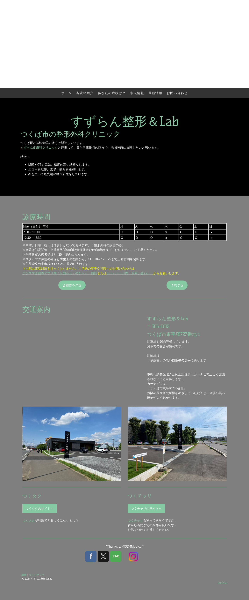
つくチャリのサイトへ (146, 508)
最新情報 (155, 93)
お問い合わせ (177, 93)
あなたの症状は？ (112, 93)
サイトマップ (36, 575)
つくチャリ (135, 520)
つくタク (28, 520)
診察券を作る (72, 285)
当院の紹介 (85, 93)
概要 (23, 575)
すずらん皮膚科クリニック (39, 147)
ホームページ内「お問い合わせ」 (129, 273)
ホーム (66, 93)
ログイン (222, 582)
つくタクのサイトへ (39, 508)
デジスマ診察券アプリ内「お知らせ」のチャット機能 (59, 273)
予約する (177, 285)
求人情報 (137, 93)
